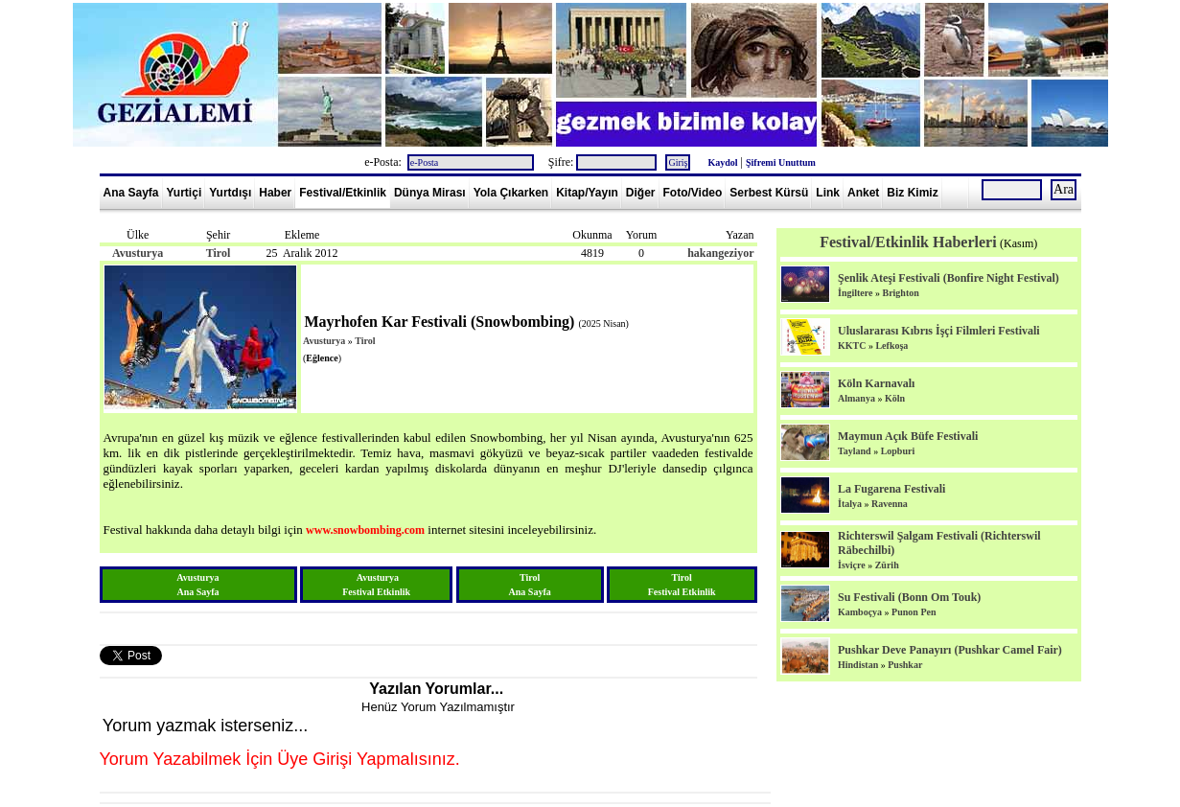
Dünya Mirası (430, 192)
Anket (863, 192)
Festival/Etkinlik (342, 192)
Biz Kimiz (912, 192)
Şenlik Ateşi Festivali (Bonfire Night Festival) (948, 278)
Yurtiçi (184, 192)
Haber (275, 192)
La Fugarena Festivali (891, 489)
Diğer (641, 192)
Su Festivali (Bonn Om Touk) (909, 597)
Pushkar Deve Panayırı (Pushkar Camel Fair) (950, 650)
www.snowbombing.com (365, 530)
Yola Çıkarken (511, 192)
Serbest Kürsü (768, 192)
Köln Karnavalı (876, 383)
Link (828, 192)
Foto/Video (693, 192)
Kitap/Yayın (587, 192)
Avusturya (137, 253)
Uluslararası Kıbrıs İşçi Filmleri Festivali (939, 330)
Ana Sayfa (131, 192)
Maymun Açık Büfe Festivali (908, 436)
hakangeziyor (720, 253)
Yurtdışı (230, 192)
